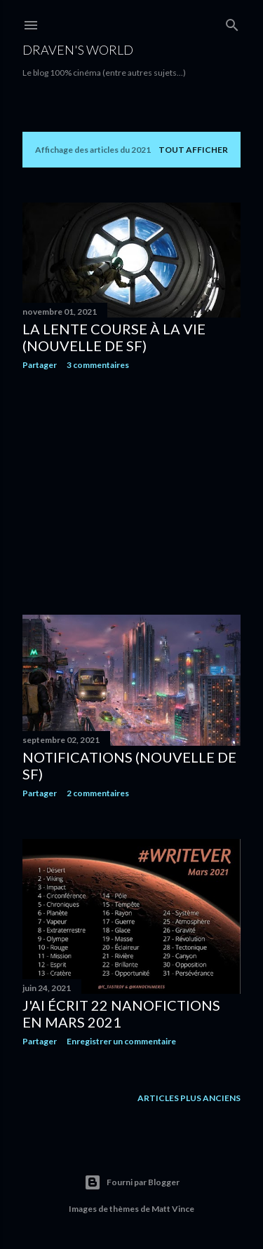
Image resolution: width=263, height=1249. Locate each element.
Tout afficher (193, 149)
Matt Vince (172, 1208)
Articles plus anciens (189, 1098)
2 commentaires (98, 793)
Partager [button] (39, 365)
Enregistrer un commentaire (121, 1041)
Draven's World (77, 49)
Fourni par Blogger (132, 1182)
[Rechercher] (232, 22)
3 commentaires (98, 365)
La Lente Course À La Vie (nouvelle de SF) (113, 337)
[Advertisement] (131, 492)
